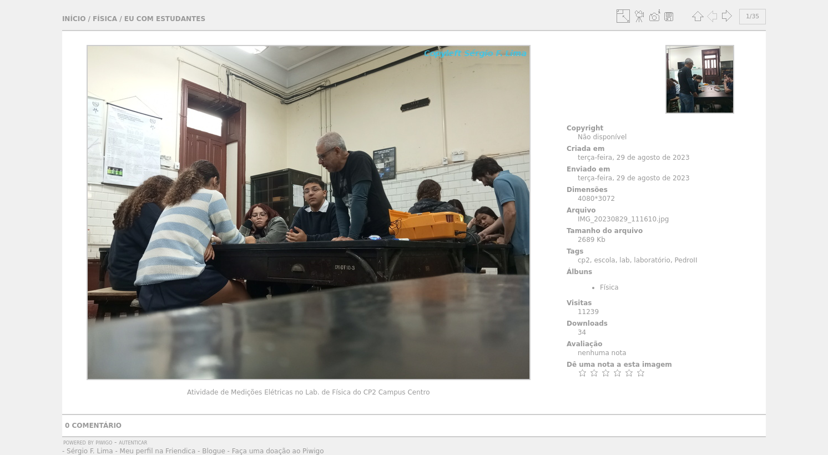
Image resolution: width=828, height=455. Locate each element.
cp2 (584, 260)
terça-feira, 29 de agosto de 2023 (634, 157)
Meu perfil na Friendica (158, 451)
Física (105, 19)
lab (624, 260)
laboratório (652, 260)
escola (604, 260)
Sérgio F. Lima (90, 451)
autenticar (133, 442)
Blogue (213, 451)
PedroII (686, 260)
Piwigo (103, 442)
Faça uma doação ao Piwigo (278, 451)
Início (73, 19)
